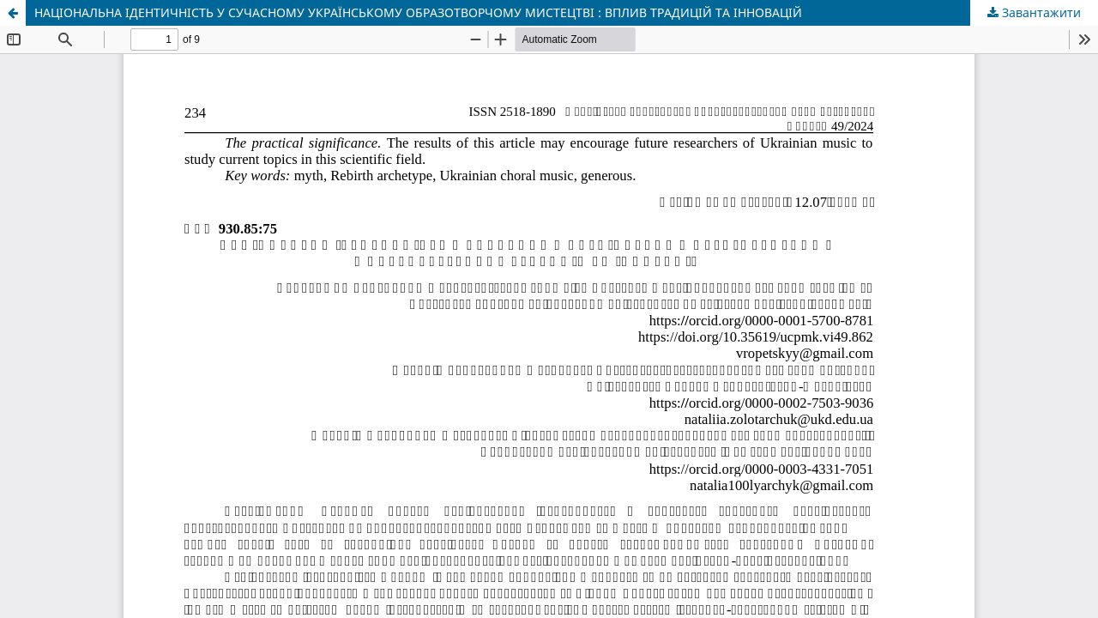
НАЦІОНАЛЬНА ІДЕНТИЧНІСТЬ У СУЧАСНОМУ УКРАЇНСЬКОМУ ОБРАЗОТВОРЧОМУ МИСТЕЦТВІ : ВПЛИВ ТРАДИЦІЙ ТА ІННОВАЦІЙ (418, 12)
